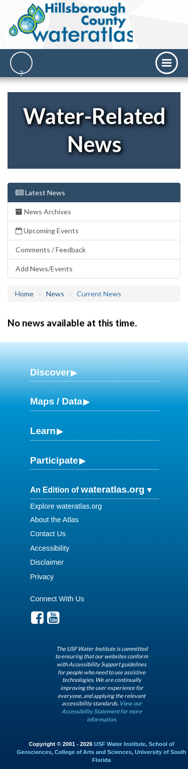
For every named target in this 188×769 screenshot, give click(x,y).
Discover (50, 372)
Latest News (40, 192)
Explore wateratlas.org (66, 506)
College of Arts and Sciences (93, 752)
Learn (43, 431)
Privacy (42, 577)
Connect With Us (57, 599)
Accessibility (49, 548)
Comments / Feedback (51, 249)
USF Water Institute (120, 744)
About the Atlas (54, 520)
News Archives (43, 211)
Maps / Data (56, 401)
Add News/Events (44, 268)
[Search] (21, 63)
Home (24, 293)
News (55, 293)
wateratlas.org (112, 489)
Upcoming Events (47, 230)
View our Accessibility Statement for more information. (102, 711)
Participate (54, 460)
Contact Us (48, 534)
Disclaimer (47, 562)
